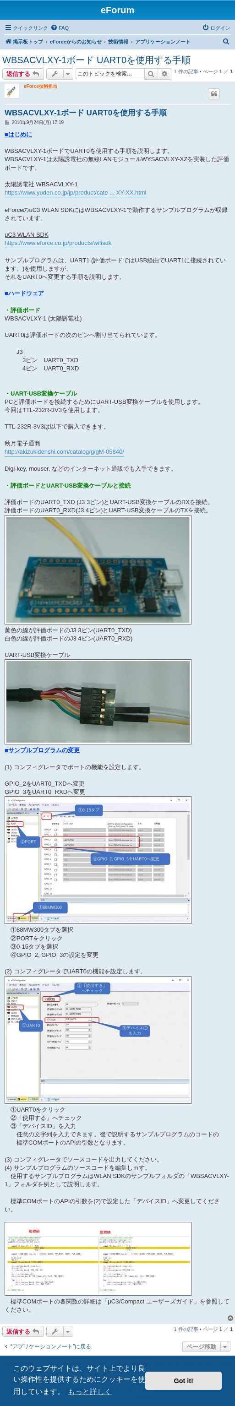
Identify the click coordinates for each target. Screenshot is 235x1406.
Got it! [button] (183, 1380)
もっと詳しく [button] (90, 1391)
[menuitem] (59, 27)
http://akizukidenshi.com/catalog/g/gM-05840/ (64, 451)
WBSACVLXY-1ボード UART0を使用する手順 (96, 60)
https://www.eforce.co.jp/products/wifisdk (58, 242)
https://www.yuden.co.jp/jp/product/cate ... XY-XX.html (76, 192)
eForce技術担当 (40, 86)
